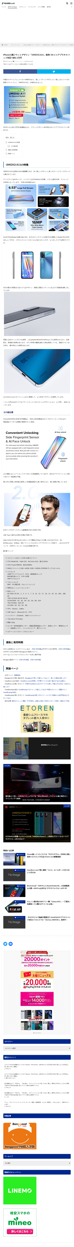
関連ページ (10, 153)
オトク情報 (41, 7)
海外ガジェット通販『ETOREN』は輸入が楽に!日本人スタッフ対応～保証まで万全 (40, 701)
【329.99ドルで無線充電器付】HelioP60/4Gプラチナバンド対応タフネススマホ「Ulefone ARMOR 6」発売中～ (48, 918)
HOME (6, 45)
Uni (7, 1068)
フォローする (50, 748)
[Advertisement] (37, 24)
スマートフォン (12, 7)
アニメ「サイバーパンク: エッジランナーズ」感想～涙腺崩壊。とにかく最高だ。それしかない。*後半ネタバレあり (36, 1103)
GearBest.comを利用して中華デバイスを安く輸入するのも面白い (43, 681)
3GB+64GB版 (36, 649)
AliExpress (21, 854)
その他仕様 (12, 146)
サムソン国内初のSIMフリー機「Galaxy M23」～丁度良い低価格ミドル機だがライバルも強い (48, 903)
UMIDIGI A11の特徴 (12, 142)
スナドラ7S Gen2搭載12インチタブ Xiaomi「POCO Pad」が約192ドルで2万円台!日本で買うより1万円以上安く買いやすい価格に (36, 1065)
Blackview (21, 886)
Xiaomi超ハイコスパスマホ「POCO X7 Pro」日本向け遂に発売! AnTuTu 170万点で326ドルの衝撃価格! (48, 855)
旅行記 (49, 7)
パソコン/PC (32, 7)
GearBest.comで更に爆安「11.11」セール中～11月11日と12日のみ (48, 871)
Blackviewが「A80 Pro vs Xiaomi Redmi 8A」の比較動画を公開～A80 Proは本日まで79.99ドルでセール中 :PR (48, 887)
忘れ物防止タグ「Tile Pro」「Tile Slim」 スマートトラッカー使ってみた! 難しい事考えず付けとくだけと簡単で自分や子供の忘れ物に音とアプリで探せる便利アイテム (36, 1084)
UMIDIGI (17, 675)
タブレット (22, 7)
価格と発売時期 (11, 150)
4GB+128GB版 (64, 649)
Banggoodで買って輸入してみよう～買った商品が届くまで (45, 678)
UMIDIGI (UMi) (28, 61)
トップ (4, 7)
